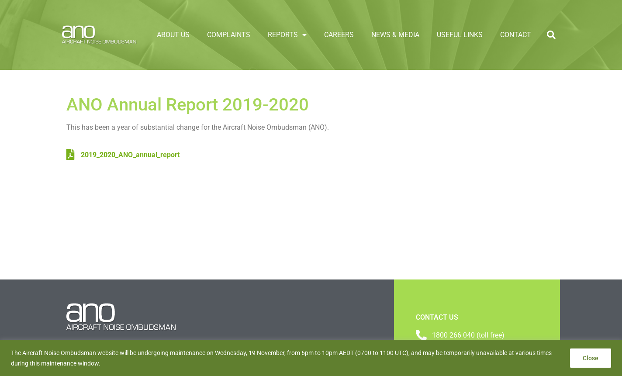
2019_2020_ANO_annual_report (123, 155)
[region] (311, 358)
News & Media (395, 35)
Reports (287, 35)
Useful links (460, 35)
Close (590, 358)
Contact (515, 35)
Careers (339, 35)
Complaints (228, 35)
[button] (551, 35)
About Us (173, 35)
